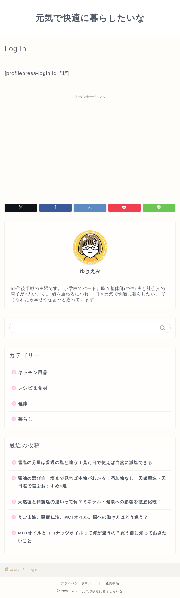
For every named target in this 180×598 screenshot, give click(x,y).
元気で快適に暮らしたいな (90, 17)
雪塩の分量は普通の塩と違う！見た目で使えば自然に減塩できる (85, 462)
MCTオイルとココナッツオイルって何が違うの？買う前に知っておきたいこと (92, 537)
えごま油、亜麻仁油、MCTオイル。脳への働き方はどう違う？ (83, 517)
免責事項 (112, 583)
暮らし (25, 419)
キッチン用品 (33, 372)
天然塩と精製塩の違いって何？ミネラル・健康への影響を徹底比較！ (89, 502)
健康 (23, 403)
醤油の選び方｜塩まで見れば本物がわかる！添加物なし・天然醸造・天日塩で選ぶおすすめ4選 (92, 482)
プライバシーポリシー (78, 583)
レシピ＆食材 (33, 388)
